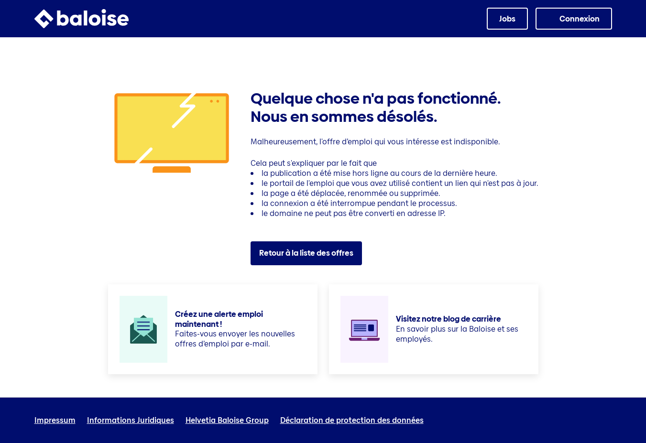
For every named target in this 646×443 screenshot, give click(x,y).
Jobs (507, 18)
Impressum (55, 421)
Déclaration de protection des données (352, 421)
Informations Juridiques (130, 421)
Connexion (579, 18)
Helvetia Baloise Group (227, 421)
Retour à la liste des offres (306, 253)
